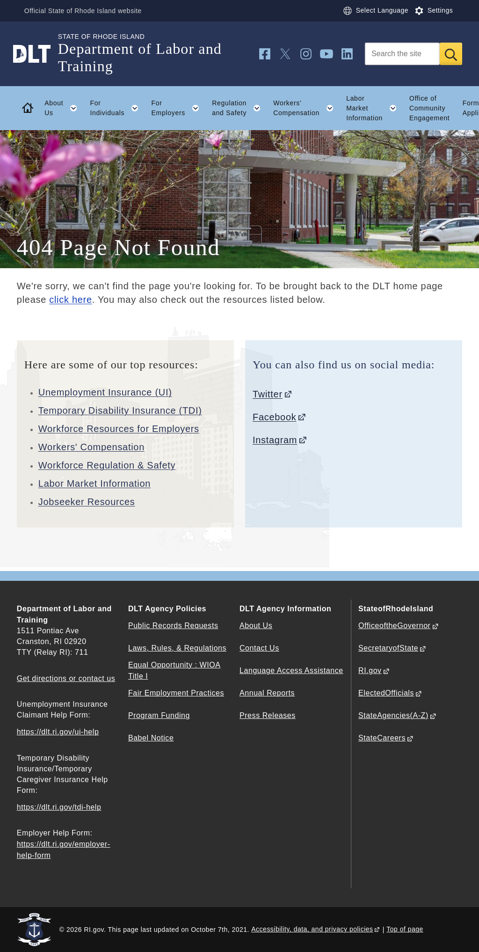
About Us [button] (64, 108)
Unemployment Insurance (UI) (105, 392)
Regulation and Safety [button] (239, 108)
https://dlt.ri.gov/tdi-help (59, 807)
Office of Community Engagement (429, 108)
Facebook (274, 417)
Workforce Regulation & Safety (106, 465)
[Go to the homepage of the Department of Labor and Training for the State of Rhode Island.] (37, 54)
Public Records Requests (173, 626)
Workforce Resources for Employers (118, 429)
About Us (256, 626)
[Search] (402, 54)
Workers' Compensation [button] (306, 108)
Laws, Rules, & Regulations (177, 648)
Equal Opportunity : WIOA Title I (174, 670)
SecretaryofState (388, 648)
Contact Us (259, 648)
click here (70, 299)
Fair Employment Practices (176, 693)
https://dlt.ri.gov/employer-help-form (63, 849)
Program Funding (159, 715)
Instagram (275, 440)
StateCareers (382, 738)
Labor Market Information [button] (374, 108)
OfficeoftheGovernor (394, 626)
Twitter (268, 394)
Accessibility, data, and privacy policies (312, 929)
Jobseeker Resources (86, 502)
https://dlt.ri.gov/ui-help (58, 732)
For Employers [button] (179, 108)
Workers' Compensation (91, 447)
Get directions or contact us (66, 678)
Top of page (404, 929)
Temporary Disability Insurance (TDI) (120, 410)
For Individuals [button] (117, 108)
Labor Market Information (94, 483)
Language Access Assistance (291, 670)
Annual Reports (267, 693)
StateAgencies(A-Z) (393, 715)
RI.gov (370, 670)
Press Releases (268, 715)
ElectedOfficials (386, 693)
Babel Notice (151, 738)
